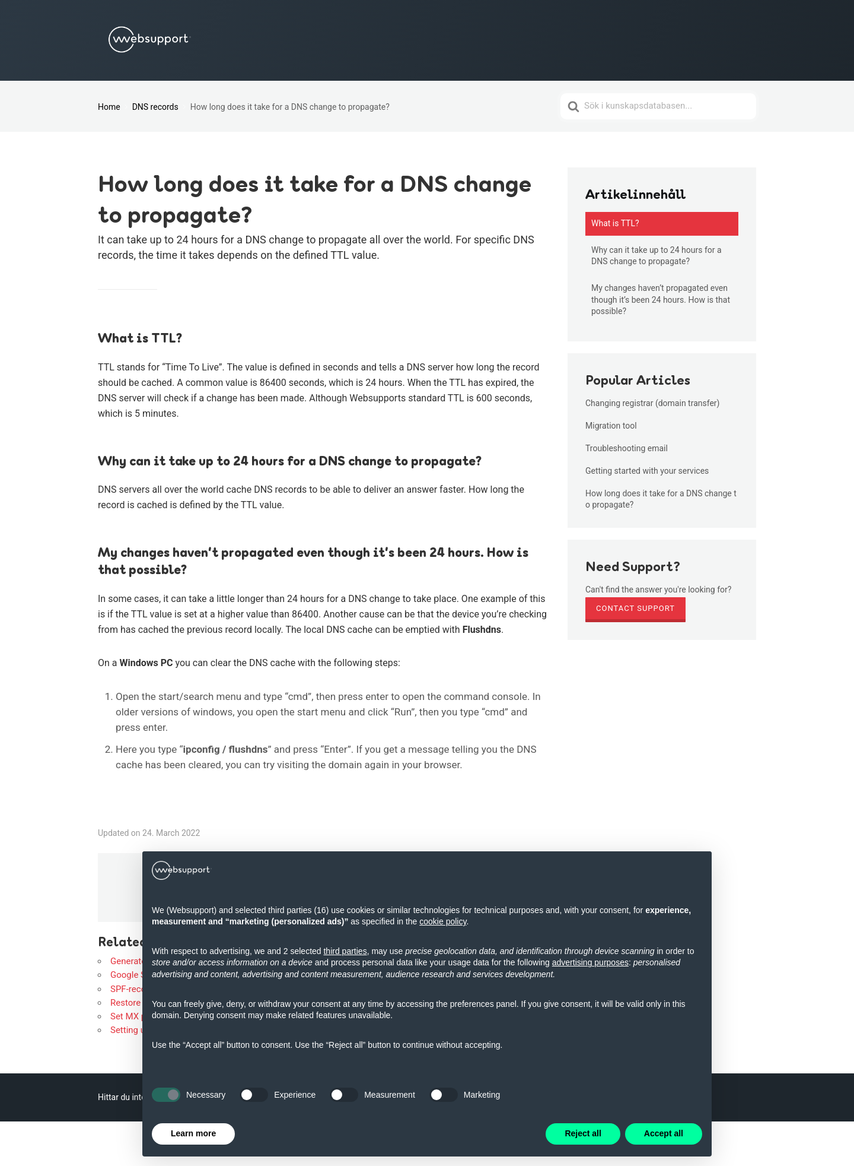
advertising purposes (590, 962)
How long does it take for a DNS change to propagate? (661, 499)
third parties (345, 951)
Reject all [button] (583, 1133)
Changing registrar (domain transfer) (652, 403)
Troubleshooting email (626, 448)
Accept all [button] (663, 1133)
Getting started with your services (647, 471)
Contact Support (635, 608)
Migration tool (611, 425)
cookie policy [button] (442, 921)
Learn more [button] (193, 1133)
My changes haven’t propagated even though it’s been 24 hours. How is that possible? (660, 299)
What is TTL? (615, 223)
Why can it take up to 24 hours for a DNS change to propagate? (656, 256)
